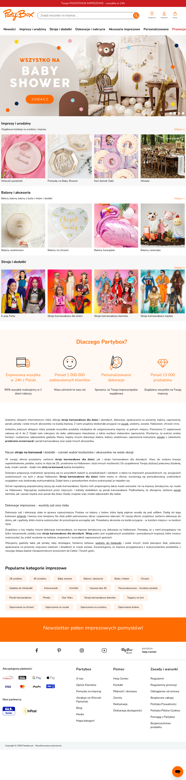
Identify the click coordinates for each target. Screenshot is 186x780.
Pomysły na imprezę (88, 691)
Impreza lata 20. (98, 588)
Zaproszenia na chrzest (21, 607)
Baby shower (65, 578)
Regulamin (157, 678)
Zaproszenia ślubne (128, 607)
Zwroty (117, 698)
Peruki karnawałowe (20, 597)
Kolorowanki (51, 588)
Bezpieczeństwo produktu (160, 725)
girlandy (21, 516)
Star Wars (67, 597)
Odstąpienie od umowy (164, 691)
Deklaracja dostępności (127, 710)
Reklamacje (120, 704)
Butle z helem (121, 578)
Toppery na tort (135, 597)
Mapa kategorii (85, 721)
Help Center (121, 678)
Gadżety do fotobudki (21, 588)
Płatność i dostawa (125, 691)
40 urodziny (40, 578)
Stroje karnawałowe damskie (100, 597)
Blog (79, 708)
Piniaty (46, 597)
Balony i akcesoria (15, 192)
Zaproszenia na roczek (57, 607)
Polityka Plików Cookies (165, 710)
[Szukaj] (85, 15)
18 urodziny (15, 578)
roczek (125, 424)
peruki (177, 490)
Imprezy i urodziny (16, 123)
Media (80, 714)
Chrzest (145, 578)
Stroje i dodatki (13, 261)
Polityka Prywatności (163, 704)
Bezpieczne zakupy (162, 698)
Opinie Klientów (86, 685)
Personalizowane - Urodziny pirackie (137, 588)
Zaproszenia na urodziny (94, 607)
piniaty (161, 437)
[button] (152, 15)
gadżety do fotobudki (108, 543)
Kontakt (118, 685)
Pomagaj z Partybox (162, 717)
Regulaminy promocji (163, 685)
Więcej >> (179, 129)
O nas (79, 678)
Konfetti (73, 588)
